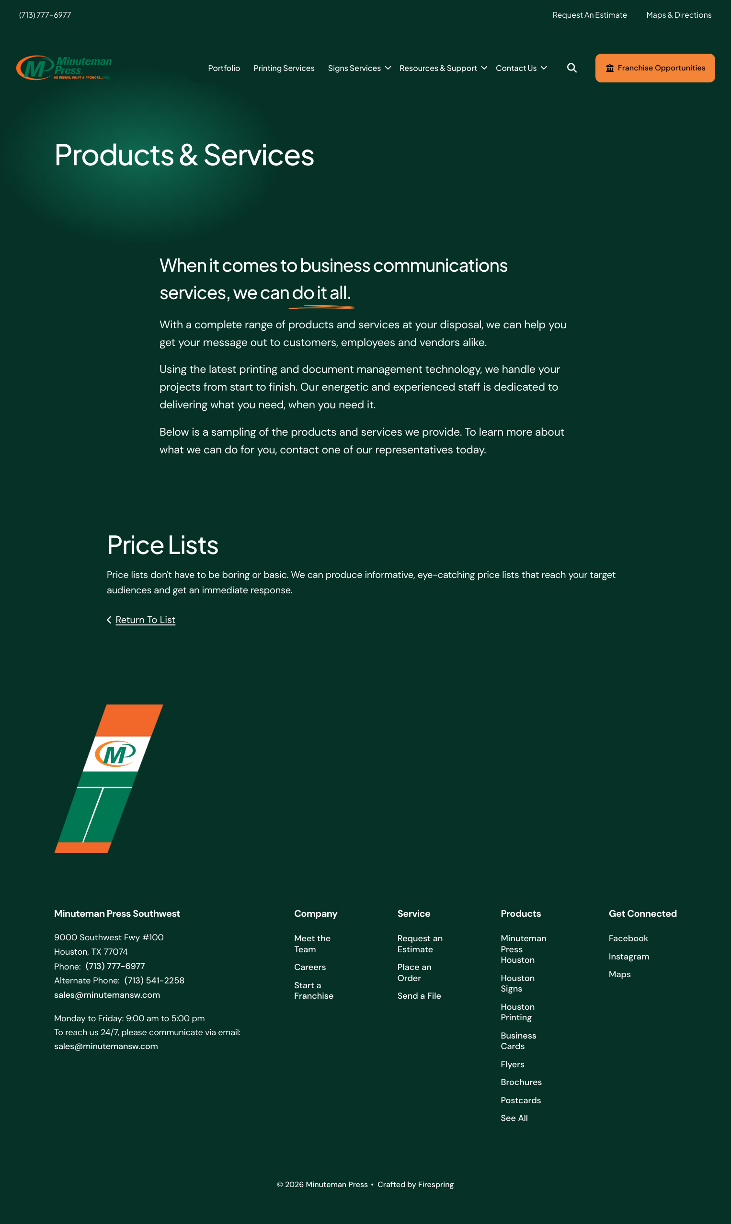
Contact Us (516, 68)
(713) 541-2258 (154, 982)
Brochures (521, 1084)
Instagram (629, 958)
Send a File (419, 998)
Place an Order (415, 974)
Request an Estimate (420, 946)
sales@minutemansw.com (107, 996)
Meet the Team (312, 946)
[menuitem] (224, 68)
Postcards (521, 1102)
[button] (572, 68)
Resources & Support (438, 68)
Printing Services (283, 68)
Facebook (628, 940)
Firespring (436, 1186)
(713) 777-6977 (45, 15)
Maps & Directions (679, 15)
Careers (310, 969)
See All (514, 1120)
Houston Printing (518, 1014)
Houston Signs (518, 985)
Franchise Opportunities (655, 68)
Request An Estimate (590, 15)
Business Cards (519, 1042)
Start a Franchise (313, 992)
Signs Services (354, 68)
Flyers (513, 1066)
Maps (620, 976)
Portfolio (224, 68)
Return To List (145, 621)
